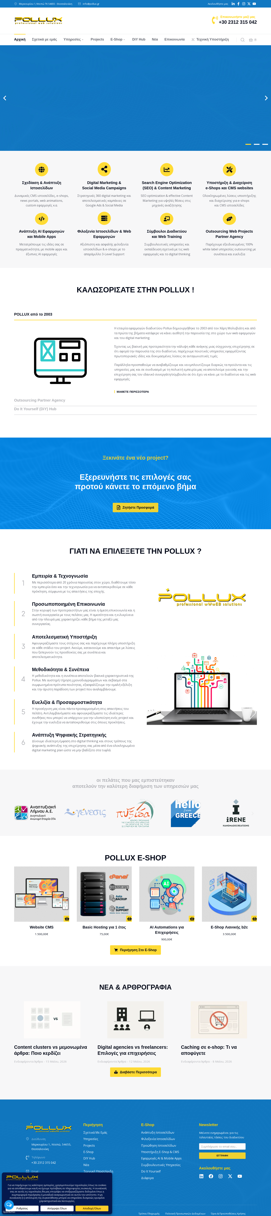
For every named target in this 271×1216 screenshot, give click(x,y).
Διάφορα (147, 1166)
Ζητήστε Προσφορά (135, 495)
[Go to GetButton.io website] (9, 1212)
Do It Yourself (151, 1160)
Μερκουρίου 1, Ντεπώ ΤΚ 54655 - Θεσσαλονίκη (45, 3)
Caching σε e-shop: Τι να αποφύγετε (209, 1038)
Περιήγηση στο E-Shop (135, 938)
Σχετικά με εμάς (95, 1121)
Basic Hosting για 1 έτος (104, 915)
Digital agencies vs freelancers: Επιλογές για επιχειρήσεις (132, 1038)
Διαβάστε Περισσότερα (135, 1060)
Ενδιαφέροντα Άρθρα (28, 1050)
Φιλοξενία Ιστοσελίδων (158, 1127)
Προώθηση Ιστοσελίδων (158, 1134)
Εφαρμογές (161, 1147)
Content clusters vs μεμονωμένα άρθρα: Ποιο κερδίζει (50, 1038)
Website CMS (41, 915)
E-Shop (88, 1140)
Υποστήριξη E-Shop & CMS (160, 1140)
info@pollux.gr (91, 3)
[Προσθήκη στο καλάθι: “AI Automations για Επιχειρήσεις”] (191, 907)
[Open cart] (251, 40)
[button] (248, 144)
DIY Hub (89, 1147)
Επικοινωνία (92, 1166)
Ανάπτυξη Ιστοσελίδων (157, 1121)
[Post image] (52, 1008)
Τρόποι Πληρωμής (149, 1202)
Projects (89, 1134)
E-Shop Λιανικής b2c (229, 915)
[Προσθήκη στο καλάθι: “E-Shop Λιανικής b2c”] (254, 907)
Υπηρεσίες (90, 1127)
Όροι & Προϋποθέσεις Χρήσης (228, 1202)
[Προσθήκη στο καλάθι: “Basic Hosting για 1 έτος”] (129, 907)
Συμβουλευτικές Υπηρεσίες (161, 1153)
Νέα (86, 1153)
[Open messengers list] (9, 1205)
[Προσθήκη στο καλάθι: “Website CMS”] (66, 907)
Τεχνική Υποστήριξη (98, 1160)
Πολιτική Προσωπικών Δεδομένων (185, 1202)
